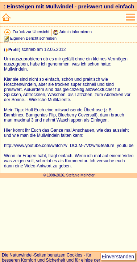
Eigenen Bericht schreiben (33, 38)
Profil (13, 49)
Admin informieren (75, 31)
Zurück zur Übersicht (31, 31)
